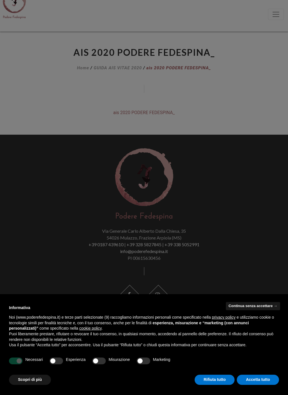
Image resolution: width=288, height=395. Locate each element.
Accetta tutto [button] (258, 379)
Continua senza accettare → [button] (253, 306)
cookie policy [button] (90, 328)
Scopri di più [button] (30, 379)
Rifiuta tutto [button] (215, 379)
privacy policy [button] (223, 317)
